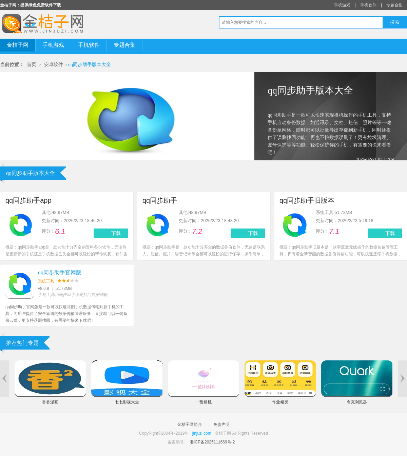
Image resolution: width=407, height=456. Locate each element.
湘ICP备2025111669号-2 (212, 442)
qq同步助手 (159, 200)
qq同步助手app (28, 200)
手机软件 (368, 5)
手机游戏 (342, 5)
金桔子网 (17, 45)
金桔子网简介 (189, 424)
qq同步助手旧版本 (306, 200)
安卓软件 (53, 64)
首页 (31, 64)
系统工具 (46, 281)
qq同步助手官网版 (59, 272)
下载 (116, 233)
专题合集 (394, 5)
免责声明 (221, 424)
